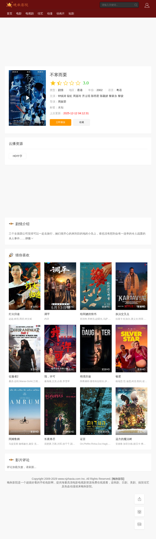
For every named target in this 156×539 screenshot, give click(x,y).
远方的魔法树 (124, 439)
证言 (83, 439)
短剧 (71, 13)
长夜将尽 (49, 439)
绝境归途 (85, 376)
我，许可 (49, 376)
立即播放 (60, 122)
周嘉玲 (77, 95)
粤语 (119, 90)
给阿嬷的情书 (88, 314)
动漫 (50, 13)
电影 (19, 13)
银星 (118, 376)
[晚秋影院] (118, 478)
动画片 (60, 13)
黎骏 (120, 95)
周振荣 (62, 101)
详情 (29, 238)
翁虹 (69, 95)
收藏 (81, 122)
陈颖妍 (104, 95)
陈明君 (95, 95)
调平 (47, 314)
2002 (99, 90)
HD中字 (17, 156)
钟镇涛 (62, 95)
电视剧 (30, 13)
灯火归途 (14, 314)
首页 (9, 13)
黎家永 (113, 95)
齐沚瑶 (86, 95)
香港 (80, 90)
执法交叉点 (122, 314)
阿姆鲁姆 (14, 439)
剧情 (60, 90)
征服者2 (14, 376)
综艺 (40, 13)
